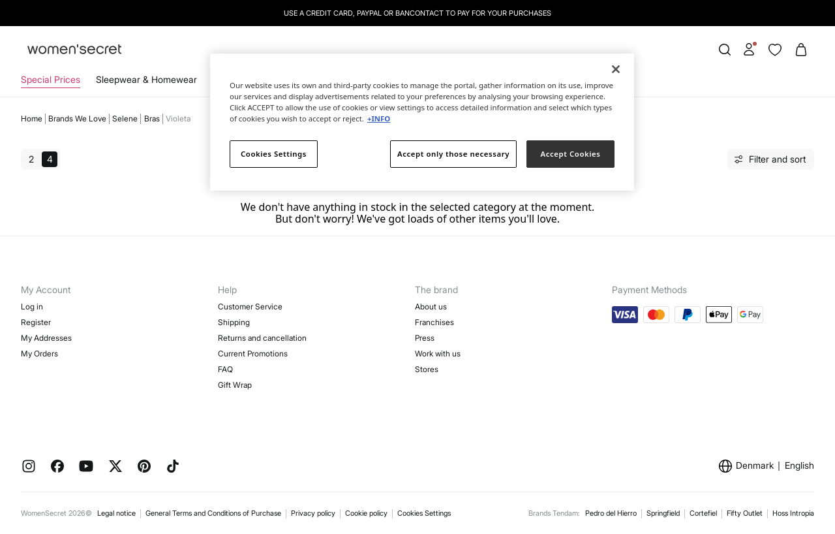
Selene (125, 118)
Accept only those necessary (453, 154)
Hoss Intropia (793, 513)
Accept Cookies (571, 154)
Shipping (234, 322)
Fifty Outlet (745, 513)
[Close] (615, 69)
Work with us (438, 353)
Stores (426, 369)
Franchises (434, 322)
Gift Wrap (235, 385)
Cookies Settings (424, 513)
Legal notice (116, 513)
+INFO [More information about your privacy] (378, 118)
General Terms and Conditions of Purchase (213, 513)
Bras (152, 118)
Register (36, 322)
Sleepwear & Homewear (146, 79)
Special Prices (50, 79)
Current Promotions (253, 353)
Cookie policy (366, 513)
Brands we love (77, 118)
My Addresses (46, 338)
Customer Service (250, 306)
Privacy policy (313, 513)
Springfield (663, 513)
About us (431, 306)
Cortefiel (703, 513)
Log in (32, 306)
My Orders (39, 353)
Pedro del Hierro (611, 513)
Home (31, 118)
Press (424, 338)
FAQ (225, 369)
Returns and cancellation (262, 338)
